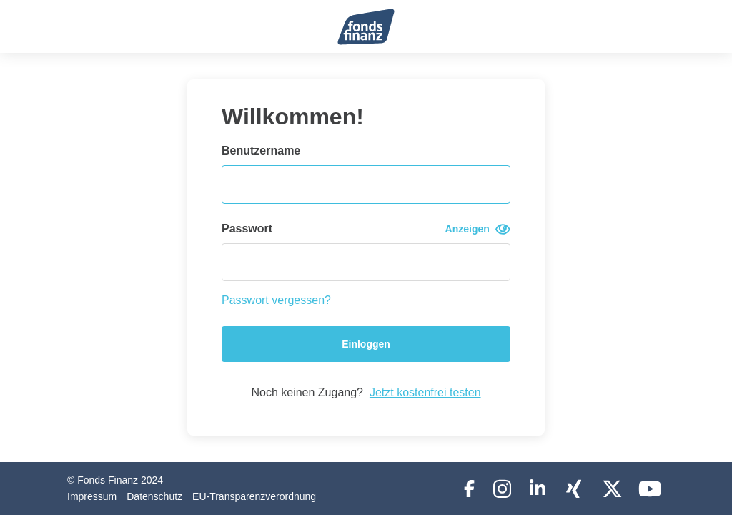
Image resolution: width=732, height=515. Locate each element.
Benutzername (261, 150)
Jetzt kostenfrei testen (425, 392)
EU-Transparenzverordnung (254, 496)
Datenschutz (154, 496)
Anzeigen (477, 229)
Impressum (92, 496)
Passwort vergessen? (276, 300)
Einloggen (366, 344)
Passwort (366, 229)
